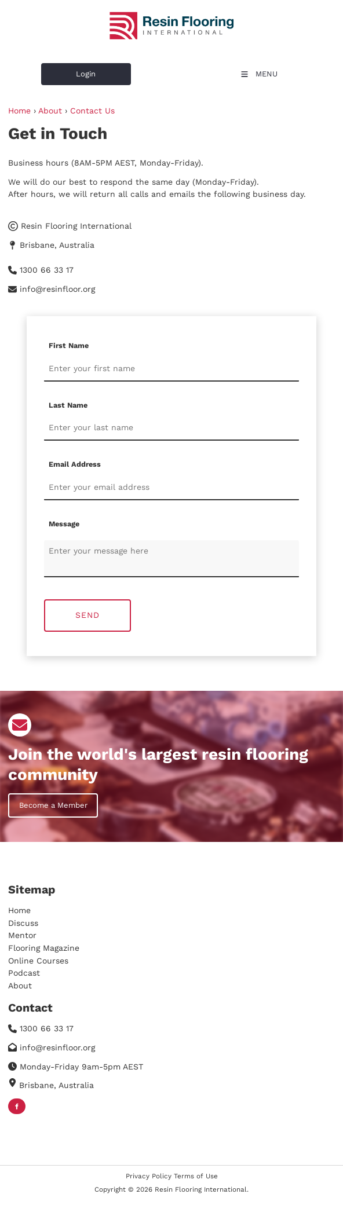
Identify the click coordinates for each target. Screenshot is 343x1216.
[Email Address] (171, 487)
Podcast (24, 972)
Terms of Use (196, 1176)
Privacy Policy (149, 1176)
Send (87, 615)
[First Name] (171, 369)
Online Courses (38, 960)
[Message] (171, 558)
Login (51, 69)
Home (19, 110)
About (50, 110)
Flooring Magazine (43, 948)
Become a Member (42, 799)
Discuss (23, 923)
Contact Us (92, 110)
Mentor (22, 935)
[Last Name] (171, 428)
